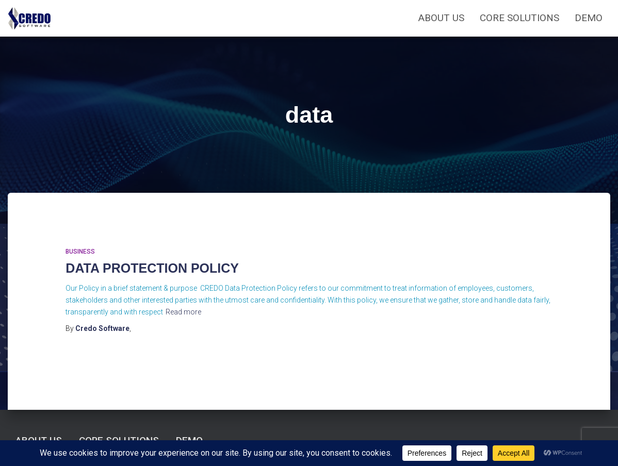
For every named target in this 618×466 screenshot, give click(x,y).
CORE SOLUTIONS (519, 18)
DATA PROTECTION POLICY (152, 268)
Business (80, 251)
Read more (183, 312)
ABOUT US (441, 18)
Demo (589, 18)
